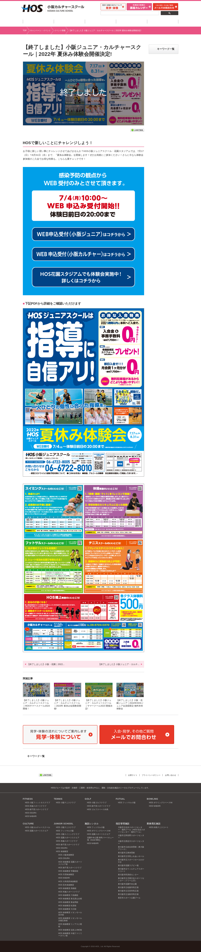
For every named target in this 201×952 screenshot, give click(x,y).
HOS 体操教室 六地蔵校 (68, 895)
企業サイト (130, 775)
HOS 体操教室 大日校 (67, 909)
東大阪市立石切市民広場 (128, 891)
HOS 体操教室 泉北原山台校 (70, 899)
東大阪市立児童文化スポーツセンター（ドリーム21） (131, 879)
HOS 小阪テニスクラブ (65, 803)
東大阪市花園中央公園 (127, 884)
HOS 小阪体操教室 (66, 855)
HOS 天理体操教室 (66, 874)
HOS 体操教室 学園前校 (68, 871)
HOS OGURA (30, 813)
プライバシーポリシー (149, 775)
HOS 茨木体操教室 (66, 885)
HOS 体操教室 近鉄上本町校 (70, 930)
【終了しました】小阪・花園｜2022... (46, 664)
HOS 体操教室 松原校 (67, 906)
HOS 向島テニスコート (159, 827)
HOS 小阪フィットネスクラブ (37, 803)
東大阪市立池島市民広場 (128, 894)
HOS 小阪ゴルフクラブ (96, 803)
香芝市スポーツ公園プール (129, 898)
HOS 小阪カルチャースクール (37, 827)
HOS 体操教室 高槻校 (67, 888)
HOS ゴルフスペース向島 (97, 809)
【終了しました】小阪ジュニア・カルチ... (118, 664)
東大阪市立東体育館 (126, 853)
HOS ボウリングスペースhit (160, 803)
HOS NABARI (31, 816)
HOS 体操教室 (62, 851)
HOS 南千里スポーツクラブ (36, 809)
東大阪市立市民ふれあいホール (131, 856)
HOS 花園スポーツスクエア (36, 831)
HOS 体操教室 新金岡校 (68, 902)
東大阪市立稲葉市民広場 (128, 887)
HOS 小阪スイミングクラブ (67, 834)
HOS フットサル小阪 (127, 803)
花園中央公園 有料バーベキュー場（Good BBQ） (100, 839)
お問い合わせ (170, 775)
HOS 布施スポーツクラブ (35, 806)
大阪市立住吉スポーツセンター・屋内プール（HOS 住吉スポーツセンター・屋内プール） (131, 829)
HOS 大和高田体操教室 (68, 881)
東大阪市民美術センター (128, 875)
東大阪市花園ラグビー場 (128, 865)
